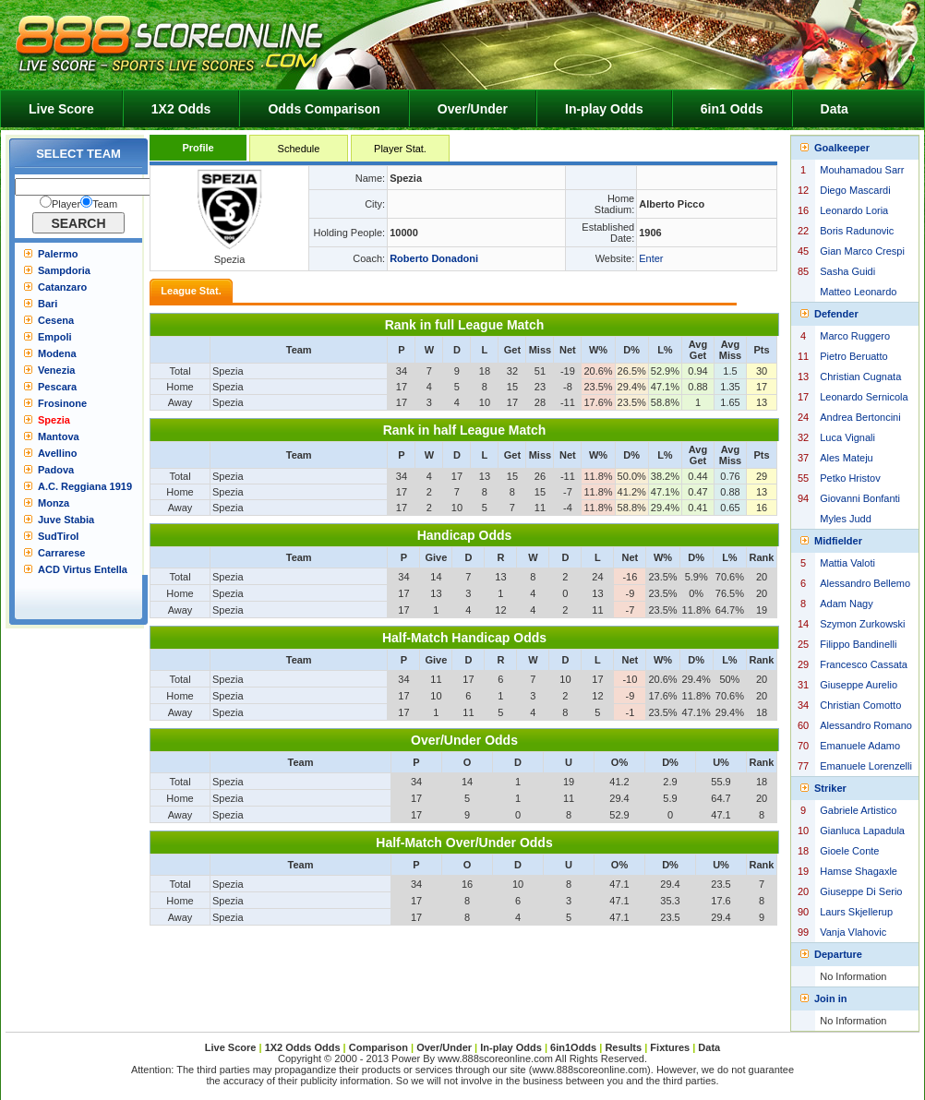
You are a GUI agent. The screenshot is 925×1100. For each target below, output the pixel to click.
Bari (47, 303)
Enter (651, 258)
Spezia (54, 419)
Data (834, 109)
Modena (57, 353)
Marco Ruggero (855, 335)
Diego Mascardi (855, 190)
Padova (56, 469)
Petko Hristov (850, 478)
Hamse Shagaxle (858, 871)
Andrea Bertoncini (860, 417)
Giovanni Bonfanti (860, 498)
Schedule (299, 148)
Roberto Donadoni (434, 258)
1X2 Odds (181, 109)
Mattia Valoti (847, 562)
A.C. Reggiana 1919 (85, 486)
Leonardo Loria (854, 210)
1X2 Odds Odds (303, 1047)
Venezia (56, 370)
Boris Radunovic (857, 230)
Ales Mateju (846, 457)
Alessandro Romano (866, 725)
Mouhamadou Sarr (862, 169)
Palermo (58, 253)
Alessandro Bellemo (865, 583)
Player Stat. (400, 148)
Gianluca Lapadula (862, 830)
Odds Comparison (323, 109)
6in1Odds (574, 1047)
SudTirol (58, 536)
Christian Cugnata (860, 376)
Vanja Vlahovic (853, 932)
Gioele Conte (849, 850)
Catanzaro (62, 287)
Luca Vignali (847, 437)
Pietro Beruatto (853, 356)
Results (623, 1047)
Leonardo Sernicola (863, 396)
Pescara (57, 386)
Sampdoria (64, 270)
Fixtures (670, 1047)
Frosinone (62, 403)
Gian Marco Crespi (862, 251)
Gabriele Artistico (858, 810)
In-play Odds (604, 109)
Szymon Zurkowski (862, 623)
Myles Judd (845, 518)
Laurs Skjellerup (856, 911)
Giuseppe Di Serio (861, 891)
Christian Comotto (860, 705)
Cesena (56, 320)
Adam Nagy (846, 603)
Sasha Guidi (847, 271)
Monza (53, 502)
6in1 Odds (732, 109)
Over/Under (473, 109)
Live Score (61, 109)
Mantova (58, 436)
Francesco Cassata (863, 664)
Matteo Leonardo (858, 291)
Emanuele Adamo (860, 745)
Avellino (57, 453)
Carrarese (61, 552)
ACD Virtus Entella (82, 569)
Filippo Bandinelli (858, 644)
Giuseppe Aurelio (858, 684)
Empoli (55, 336)
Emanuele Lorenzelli (866, 765)
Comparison (380, 1047)
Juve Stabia (66, 519)
